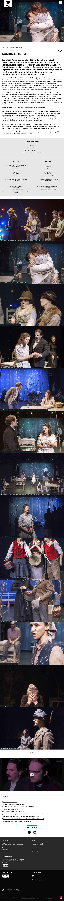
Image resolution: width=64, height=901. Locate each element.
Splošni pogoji (23, 898)
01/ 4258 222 (36, 849)
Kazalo (38, 898)
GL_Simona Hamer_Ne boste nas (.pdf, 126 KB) (13, 804)
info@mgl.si (35, 851)
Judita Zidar (48, 177)
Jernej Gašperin (48, 170)
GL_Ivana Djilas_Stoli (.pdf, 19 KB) (10, 809)
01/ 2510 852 (5, 847)
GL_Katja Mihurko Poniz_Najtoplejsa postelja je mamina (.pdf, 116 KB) (18, 806)
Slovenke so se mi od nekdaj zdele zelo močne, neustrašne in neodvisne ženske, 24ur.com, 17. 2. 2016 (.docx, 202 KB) (28, 814)
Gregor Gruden (48, 191)
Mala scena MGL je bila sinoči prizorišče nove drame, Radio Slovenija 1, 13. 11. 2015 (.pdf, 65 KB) (23, 819)
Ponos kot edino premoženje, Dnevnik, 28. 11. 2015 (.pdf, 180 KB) (17, 821)
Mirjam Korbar (48, 180)
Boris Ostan (48, 173)
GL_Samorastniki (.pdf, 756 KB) (10, 802)
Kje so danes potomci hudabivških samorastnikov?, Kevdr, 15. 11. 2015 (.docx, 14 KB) (21, 816)
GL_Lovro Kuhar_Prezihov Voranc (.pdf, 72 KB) (13, 811)
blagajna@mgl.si (6, 849)
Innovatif (50, 898)
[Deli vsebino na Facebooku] (59, 51)
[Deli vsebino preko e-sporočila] (61, 51)
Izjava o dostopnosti (31, 898)
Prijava (5, 865)
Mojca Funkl (48, 184)
